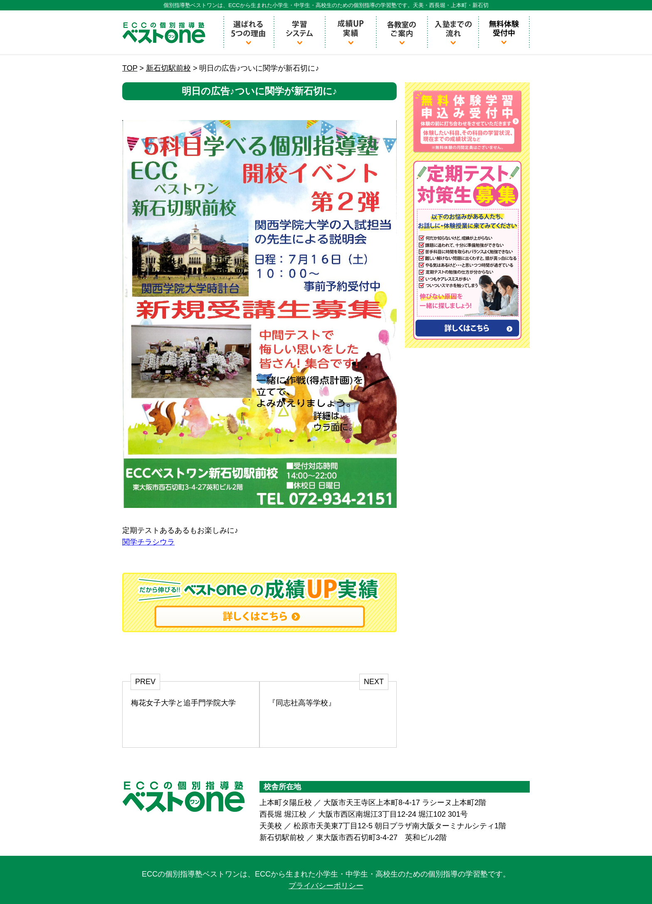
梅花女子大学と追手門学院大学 (183, 703)
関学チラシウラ (148, 542)
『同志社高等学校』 (302, 703)
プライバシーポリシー (326, 886)
